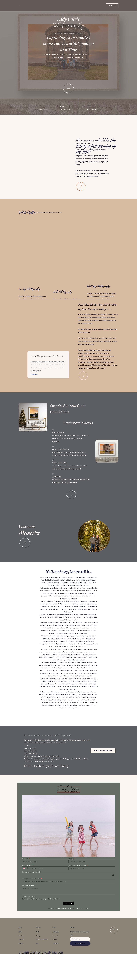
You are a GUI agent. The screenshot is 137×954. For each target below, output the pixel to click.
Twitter (55, 939)
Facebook (55, 936)
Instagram (56, 932)
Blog (37, 943)
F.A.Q (37, 932)
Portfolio (21, 936)
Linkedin (55, 943)
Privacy (38, 936)
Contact (21, 943)
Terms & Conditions (42, 939)
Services (21, 939)
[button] (19, 5)
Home (20, 932)
